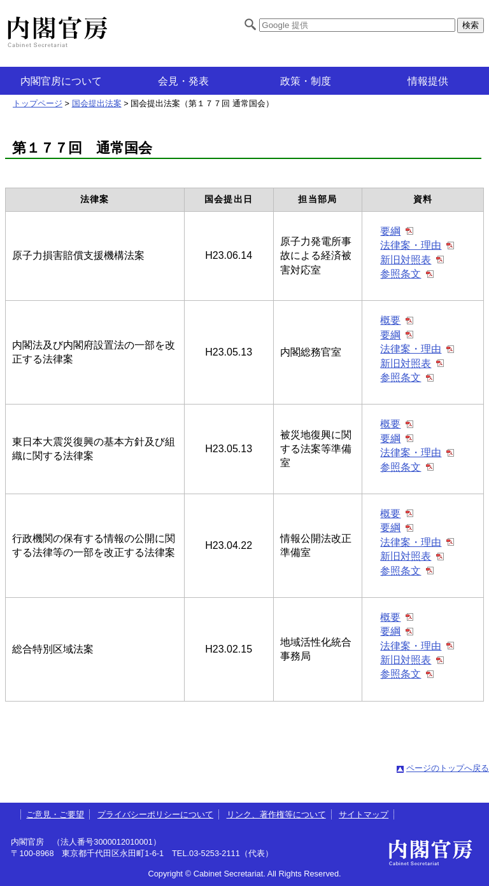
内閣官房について (61, 81)
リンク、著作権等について (276, 814)
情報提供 (428, 81)
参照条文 (400, 273)
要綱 (390, 231)
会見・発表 (183, 81)
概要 (390, 320)
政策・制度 (305, 81)
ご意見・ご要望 (55, 814)
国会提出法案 (97, 103)
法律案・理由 (410, 245)
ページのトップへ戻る (447, 768)
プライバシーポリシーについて (155, 814)
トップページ (37, 103)
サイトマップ (363, 814)
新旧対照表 (405, 259)
